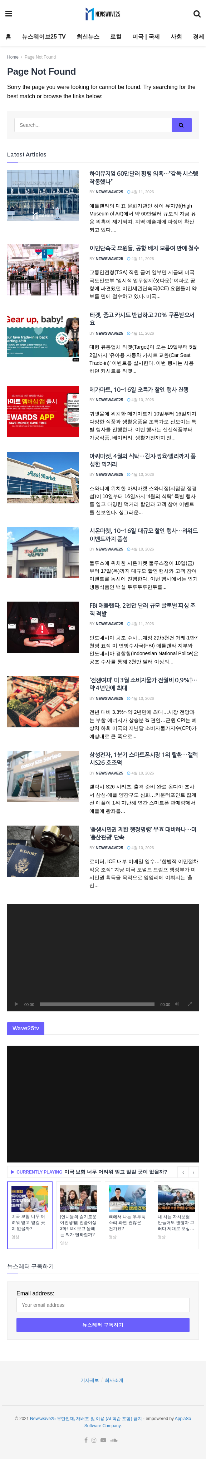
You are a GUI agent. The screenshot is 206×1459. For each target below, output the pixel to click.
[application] (103, 958)
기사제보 (89, 1380)
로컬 (116, 37)
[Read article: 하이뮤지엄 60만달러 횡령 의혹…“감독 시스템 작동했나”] (43, 195)
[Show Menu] (8, 14)
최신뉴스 (88, 37)
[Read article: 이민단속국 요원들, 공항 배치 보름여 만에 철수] (43, 269)
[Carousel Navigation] (188, 1172)
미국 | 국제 (146, 37)
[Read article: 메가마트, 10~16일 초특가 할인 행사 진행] (43, 411)
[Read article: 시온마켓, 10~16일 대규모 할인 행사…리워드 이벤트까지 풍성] (43, 552)
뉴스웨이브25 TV (44, 37)
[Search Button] (197, 14)
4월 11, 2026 (140, 192)
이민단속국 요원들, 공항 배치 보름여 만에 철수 (144, 248)
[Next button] (193, 1172)
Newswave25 (109, 192)
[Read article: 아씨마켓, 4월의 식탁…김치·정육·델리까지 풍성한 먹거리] (43, 477)
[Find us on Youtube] (103, 1440)
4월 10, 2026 (140, 400)
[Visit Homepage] (103, 14)
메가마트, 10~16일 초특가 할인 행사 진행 (138, 390)
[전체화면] (189, 1004)
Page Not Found (40, 57)
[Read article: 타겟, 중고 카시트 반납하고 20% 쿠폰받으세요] (43, 336)
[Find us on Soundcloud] (114, 1440)
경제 (198, 37)
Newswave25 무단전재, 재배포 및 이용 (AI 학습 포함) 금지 (86, 1418)
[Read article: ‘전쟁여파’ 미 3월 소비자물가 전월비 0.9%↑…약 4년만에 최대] (43, 701)
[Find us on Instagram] (94, 1440)
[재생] (16, 1004)
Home (13, 57)
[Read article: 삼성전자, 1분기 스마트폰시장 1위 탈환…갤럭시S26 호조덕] (43, 776)
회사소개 (114, 1380)
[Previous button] (182, 1172)
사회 (176, 37)
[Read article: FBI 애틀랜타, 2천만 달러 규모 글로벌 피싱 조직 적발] (43, 627)
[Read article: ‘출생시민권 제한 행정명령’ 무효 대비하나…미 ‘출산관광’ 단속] (43, 851)
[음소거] (177, 1004)
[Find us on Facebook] (86, 1440)
